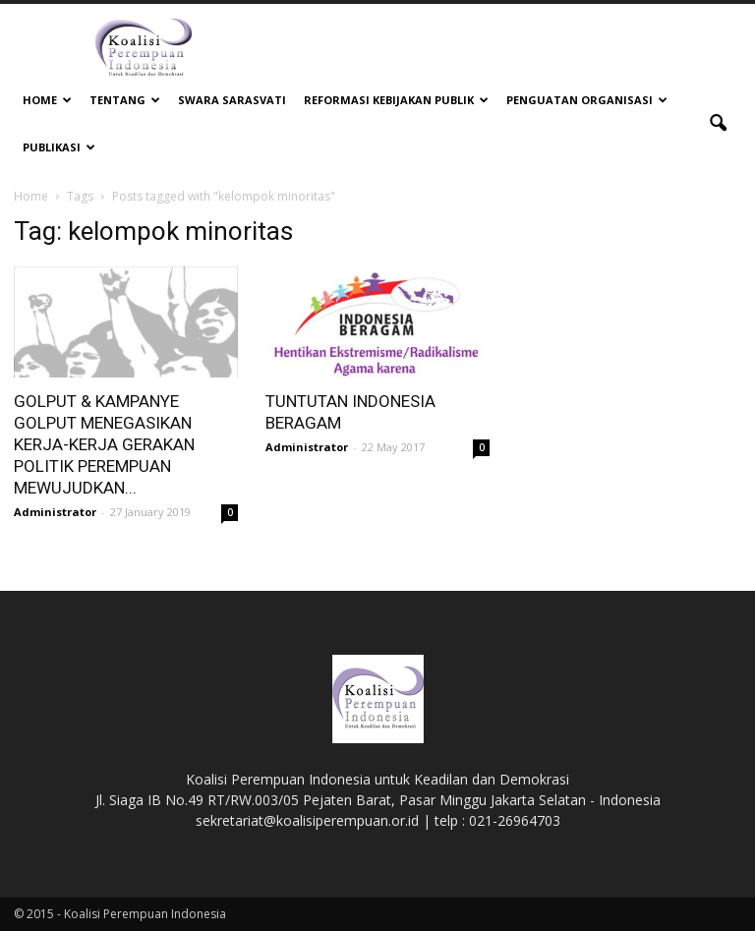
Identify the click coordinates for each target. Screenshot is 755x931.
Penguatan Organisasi (587, 99)
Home (47, 99)
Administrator (55, 511)
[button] (717, 123)
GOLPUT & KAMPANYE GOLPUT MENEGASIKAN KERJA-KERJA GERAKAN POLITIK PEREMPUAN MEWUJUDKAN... (104, 444)
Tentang (124, 99)
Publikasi (59, 147)
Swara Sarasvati (232, 99)
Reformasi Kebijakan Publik (396, 99)
